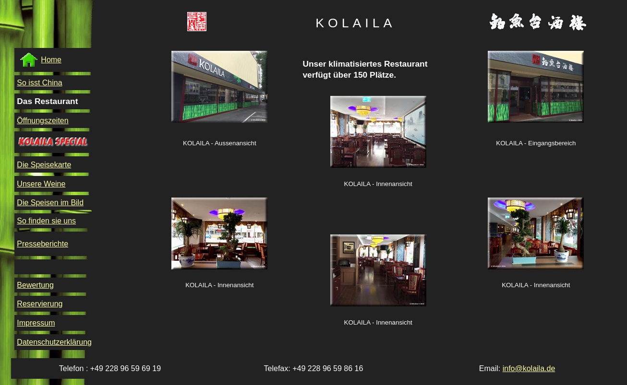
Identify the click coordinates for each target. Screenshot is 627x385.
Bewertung (35, 285)
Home (40, 60)
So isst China (39, 83)
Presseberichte (42, 244)
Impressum (36, 323)
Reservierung (39, 304)
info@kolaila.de (529, 368)
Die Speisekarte (44, 165)
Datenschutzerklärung (54, 342)
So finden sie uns (46, 221)
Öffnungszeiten (42, 121)
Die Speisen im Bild (50, 202)
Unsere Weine (41, 184)
